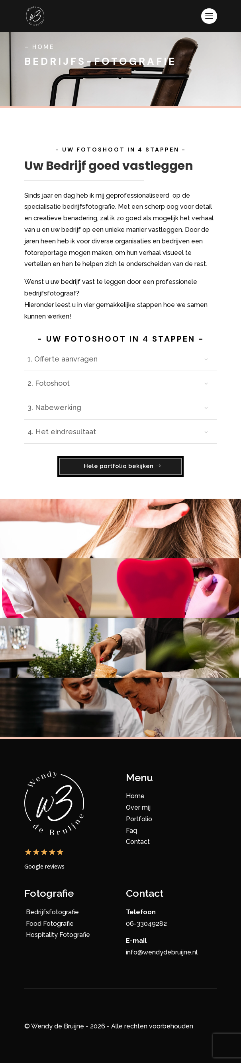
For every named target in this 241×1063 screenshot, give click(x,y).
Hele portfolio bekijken (118, 466)
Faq (131, 830)
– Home (39, 47)
